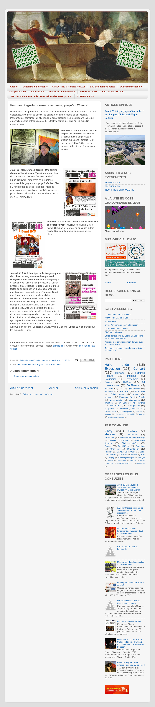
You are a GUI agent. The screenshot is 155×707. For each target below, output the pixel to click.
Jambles (132, 431)
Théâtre (127, 382)
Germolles (109, 437)
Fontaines (140, 446)
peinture (119, 372)
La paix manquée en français (118, 314)
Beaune (133, 460)
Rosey (124, 455)
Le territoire (37, 91)
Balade (108, 382)
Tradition (109, 403)
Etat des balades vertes (102, 86)
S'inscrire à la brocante (35, 86)
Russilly (108, 452)
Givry (47, 364)
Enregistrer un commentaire (26, 376)
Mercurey (110, 434)
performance (137, 408)
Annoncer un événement (62, 91)
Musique (131, 375)
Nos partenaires (17, 91)
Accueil (14, 86)
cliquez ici (58, 346)
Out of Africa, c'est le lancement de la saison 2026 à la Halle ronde (130, 530)
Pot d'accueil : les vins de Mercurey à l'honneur (128, 602)
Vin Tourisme (138, 403)
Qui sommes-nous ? (131, 86)
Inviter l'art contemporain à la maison (121, 325)
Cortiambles (132, 434)
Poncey (108, 446)
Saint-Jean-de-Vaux (126, 452)
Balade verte (110, 411)
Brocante (109, 388)
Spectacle (123, 391)
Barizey (134, 455)
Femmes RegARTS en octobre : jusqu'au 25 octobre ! (131, 663)
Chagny (111, 457)
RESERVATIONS (88, 91)
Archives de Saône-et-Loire (117, 318)
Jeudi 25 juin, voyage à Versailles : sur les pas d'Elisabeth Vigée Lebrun (124, 114)
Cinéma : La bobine (113, 332)
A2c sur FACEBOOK (113, 91)
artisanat (123, 403)
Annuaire (131, 282)
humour (108, 414)
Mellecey (113, 440)
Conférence (133, 385)
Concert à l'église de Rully (129, 621)
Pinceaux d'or (125, 397)
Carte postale (133, 405)
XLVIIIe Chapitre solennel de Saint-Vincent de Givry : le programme (130, 510)
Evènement (132, 379)
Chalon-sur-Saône (130, 443)
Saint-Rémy (140, 463)
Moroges (141, 457)
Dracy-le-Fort (133, 449)
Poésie (142, 397)
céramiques (134, 400)
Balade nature (118, 394)
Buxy (143, 455)
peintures (109, 397)
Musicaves (140, 391)
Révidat (111, 460)
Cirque (139, 411)
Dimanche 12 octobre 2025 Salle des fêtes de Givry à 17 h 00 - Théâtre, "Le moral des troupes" (130, 643)
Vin (120, 388)
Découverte (123, 408)
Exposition (22, 364)
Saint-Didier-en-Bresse (125, 463)
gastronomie (134, 388)
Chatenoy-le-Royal (126, 457)
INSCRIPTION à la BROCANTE (119, 190)
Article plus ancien (86, 388)
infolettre (109, 391)
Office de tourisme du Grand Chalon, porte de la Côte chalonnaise (124, 337)
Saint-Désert (123, 446)
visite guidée (116, 400)
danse (136, 394)
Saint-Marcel (122, 460)
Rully (125, 440)
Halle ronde (56, 364)
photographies (126, 411)
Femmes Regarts (36, 364)
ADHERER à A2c (86, 96)
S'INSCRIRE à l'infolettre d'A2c (68, 86)
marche (142, 414)
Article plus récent (21, 388)
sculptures (109, 408)
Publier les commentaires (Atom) (38, 394)
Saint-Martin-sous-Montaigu (132, 437)
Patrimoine (110, 379)
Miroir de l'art (111, 321)
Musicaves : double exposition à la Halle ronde (130, 563)
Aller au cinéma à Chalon (116, 328)
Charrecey (115, 449)
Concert (139, 368)
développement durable (125, 414)
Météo (108, 282)
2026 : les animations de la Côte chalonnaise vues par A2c (40, 96)
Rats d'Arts (115, 405)
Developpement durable (116, 417)
